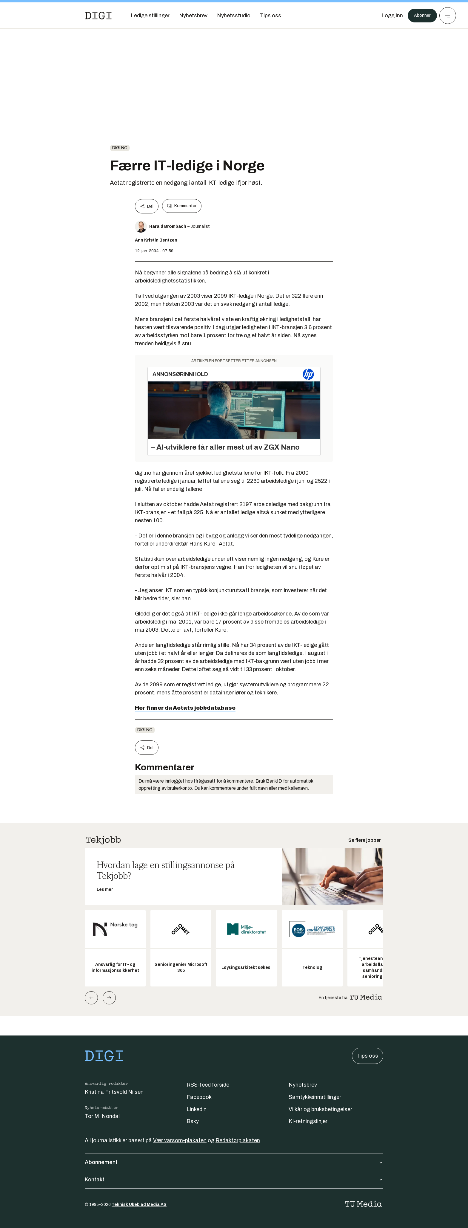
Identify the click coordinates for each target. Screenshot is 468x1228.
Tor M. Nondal (102, 1116)
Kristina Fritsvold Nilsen (114, 1092)
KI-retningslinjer (308, 1121)
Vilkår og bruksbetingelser (320, 1109)
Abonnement (234, 1162)
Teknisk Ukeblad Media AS (139, 1204)
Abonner (420, 16)
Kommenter (181, 206)
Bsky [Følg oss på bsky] (193, 1121)
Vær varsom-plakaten (180, 1140)
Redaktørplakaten (237, 1140)
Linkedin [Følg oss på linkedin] (197, 1109)
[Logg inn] (388, 15)
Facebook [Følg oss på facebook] (199, 1097)
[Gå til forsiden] (98, 15)
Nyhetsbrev (303, 1085)
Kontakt (234, 1180)
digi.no (119, 148)
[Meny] (447, 15)
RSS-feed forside (208, 1085)
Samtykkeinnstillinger (315, 1097)
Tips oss (367, 1056)
